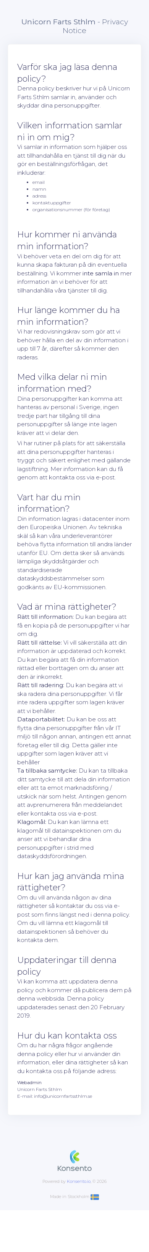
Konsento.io (79, 1181)
